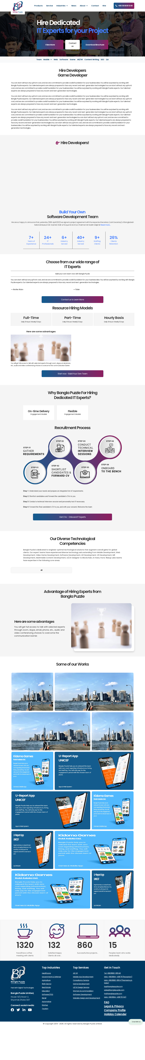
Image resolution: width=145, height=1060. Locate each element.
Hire (104, 5)
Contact (95, 5)
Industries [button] (61, 5)
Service (49, 5)
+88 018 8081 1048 (125, 5)
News (73, 5)
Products (38, 5)
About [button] (83, 5)
